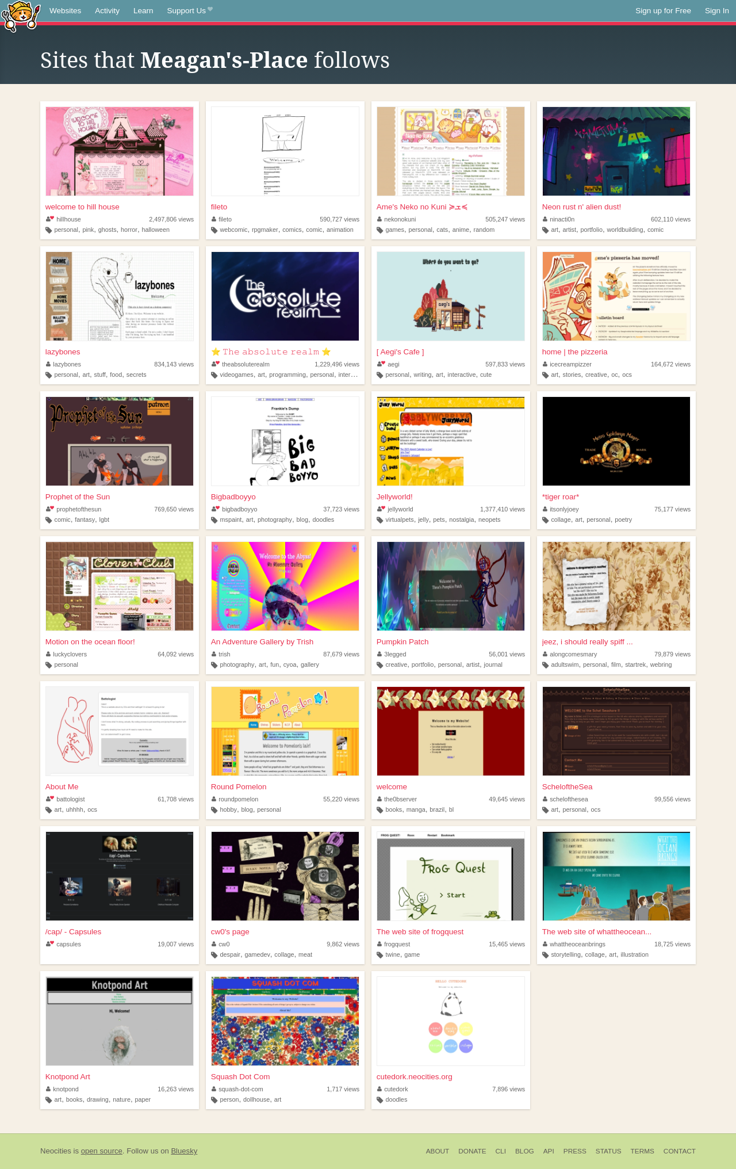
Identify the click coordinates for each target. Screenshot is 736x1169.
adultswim (564, 664)
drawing (98, 1099)
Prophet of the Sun (77, 496)
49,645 (507, 799)
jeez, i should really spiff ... (587, 641)
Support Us (190, 11)
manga (416, 809)
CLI (501, 1151)
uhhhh (74, 809)
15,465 (507, 944)
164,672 (671, 364)
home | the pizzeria (575, 351)
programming (287, 374)
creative (596, 374)
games (394, 229)
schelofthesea (565, 799)
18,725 (672, 944)
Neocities (55, 1151)
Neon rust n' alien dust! (582, 207)
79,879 (672, 654)
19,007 (176, 944)
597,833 (505, 364)
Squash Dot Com (240, 1076)
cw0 (221, 944)
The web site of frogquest (420, 931)
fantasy (85, 519)
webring (661, 664)
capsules (63, 944)
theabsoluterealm (241, 364)
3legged (392, 654)
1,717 (343, 1089)
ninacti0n (559, 219)
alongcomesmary (570, 654)
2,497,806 (171, 219)
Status (609, 1151)
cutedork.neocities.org (415, 1076)
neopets (489, 519)
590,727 (339, 219)
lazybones (62, 351)
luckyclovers (66, 654)
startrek (635, 664)
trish (221, 654)
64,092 (176, 654)
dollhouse (256, 1099)
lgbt (104, 519)
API (548, 1151)
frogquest (394, 944)
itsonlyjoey (561, 509)
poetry (623, 519)
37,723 (341, 509)
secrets (136, 374)
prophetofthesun (74, 509)
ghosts (107, 229)
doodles (323, 519)
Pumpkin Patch (403, 641)
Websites (65, 10)
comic (314, 229)
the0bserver (397, 799)
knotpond (62, 1089)
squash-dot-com (237, 1089)
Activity (107, 10)
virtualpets (399, 519)
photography (275, 519)
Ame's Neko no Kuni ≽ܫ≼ (423, 207)
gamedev (257, 954)
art (554, 229)
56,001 (507, 654)
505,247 (505, 219)
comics (292, 229)
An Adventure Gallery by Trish (262, 641)
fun (274, 664)
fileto (219, 207)
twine (392, 954)
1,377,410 (502, 509)
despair (230, 954)
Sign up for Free (663, 10)
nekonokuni (396, 219)
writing (422, 374)
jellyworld (395, 509)
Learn (143, 10)
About (438, 1151)
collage (560, 519)
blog (302, 519)
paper (143, 1099)
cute (486, 374)
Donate (472, 1151)
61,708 (176, 799)
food (116, 374)
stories (572, 374)
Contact (680, 1151)
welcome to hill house (82, 207)
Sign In (717, 10)
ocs (627, 374)
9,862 (343, 944)
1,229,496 (337, 364)
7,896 (508, 1089)
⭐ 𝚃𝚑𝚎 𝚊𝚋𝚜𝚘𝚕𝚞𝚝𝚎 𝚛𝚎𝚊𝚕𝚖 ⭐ (271, 351)
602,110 (671, 219)
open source (101, 1151)
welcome (392, 786)
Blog (524, 1151)
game (412, 954)
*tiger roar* (561, 496)
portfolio (591, 229)
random (484, 229)
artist (569, 229)
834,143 (174, 364)
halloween (155, 229)
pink (88, 229)
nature (122, 1099)
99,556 (672, 799)
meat (305, 954)
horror (129, 229)
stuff (100, 374)
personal (66, 229)
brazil (437, 809)
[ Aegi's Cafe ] (400, 351)
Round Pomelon (239, 786)
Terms (642, 1151)
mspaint (230, 519)
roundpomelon (235, 799)
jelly (423, 519)
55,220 (341, 799)
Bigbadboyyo (233, 496)
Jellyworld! (395, 496)
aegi (388, 364)
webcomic (233, 229)
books (393, 809)
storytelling (566, 954)
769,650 (174, 509)
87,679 (341, 654)
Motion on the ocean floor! (90, 641)
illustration (634, 954)
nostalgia (461, 519)
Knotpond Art (67, 1076)
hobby (228, 809)
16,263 (176, 1089)
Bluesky (184, 1151)
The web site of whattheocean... (597, 931)
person (229, 1099)
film (616, 664)
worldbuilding (625, 229)
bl (451, 809)
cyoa (290, 664)
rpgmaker (265, 229)
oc (614, 374)
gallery (310, 664)
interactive (352, 374)
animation (340, 229)
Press (575, 1151)
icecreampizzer (567, 364)
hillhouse (63, 219)
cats (442, 229)
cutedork (392, 1089)
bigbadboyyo (235, 509)
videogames (236, 374)
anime (461, 229)
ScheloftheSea (567, 786)
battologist (65, 799)
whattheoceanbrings (574, 944)
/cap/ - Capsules (73, 931)
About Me (62, 786)
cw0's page (230, 931)
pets (438, 519)
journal (493, 664)
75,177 (672, 509)
